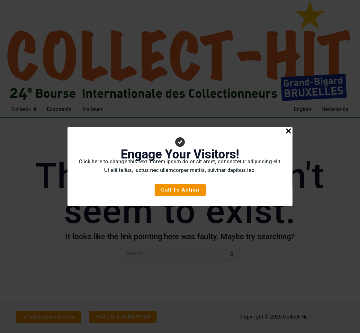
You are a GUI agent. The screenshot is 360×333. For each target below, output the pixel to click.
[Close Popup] (288, 131)
